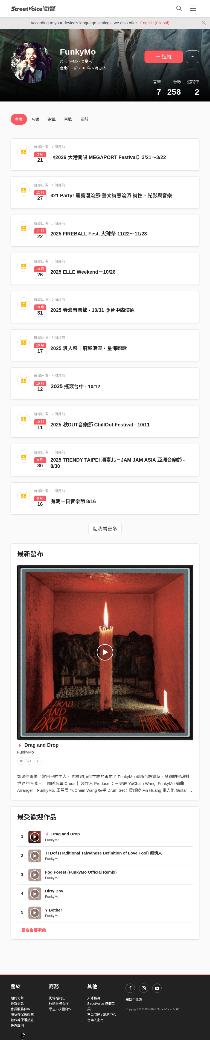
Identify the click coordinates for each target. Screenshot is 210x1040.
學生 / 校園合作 (60, 1009)
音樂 (35, 119)
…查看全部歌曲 (31, 930)
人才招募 (93, 998)
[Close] (204, 23)
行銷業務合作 (59, 1004)
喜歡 (68, 119)
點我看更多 (105, 529)
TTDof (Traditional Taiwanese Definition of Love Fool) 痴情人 (103, 853)
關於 (84, 119)
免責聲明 (17, 1025)
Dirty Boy (54, 891)
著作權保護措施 (22, 1020)
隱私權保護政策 (22, 1015)
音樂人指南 (95, 1020)
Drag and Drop (38, 745)
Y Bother (53, 910)
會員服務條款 (20, 1009)
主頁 (19, 119)
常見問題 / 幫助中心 (101, 1015)
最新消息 (17, 1004)
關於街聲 (17, 998)
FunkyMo (25, 752)
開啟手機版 (134, 1000)
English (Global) (155, 22)
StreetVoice (33, 8)
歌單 (52, 119)
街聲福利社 (57, 998)
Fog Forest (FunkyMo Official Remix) (81, 872)
